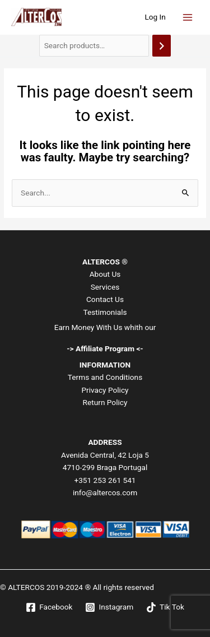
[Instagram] (109, 607)
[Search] (161, 46)
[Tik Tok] (165, 607)
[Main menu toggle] (188, 17)
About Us (105, 273)
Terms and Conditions (105, 377)
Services (105, 286)
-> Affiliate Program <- (105, 348)
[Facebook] (49, 607)
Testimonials (105, 312)
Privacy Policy (104, 389)
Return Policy (105, 402)
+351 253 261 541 (105, 480)
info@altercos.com (105, 492)
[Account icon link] (155, 17)
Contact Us (105, 299)
